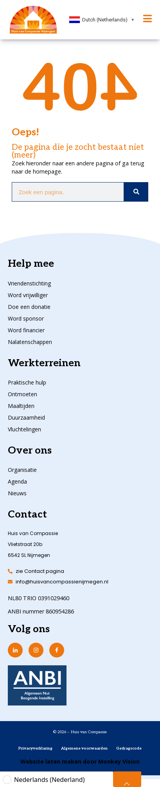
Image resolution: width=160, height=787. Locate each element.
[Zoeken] (136, 192)
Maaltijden (21, 405)
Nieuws (17, 493)
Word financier (26, 330)
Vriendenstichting (29, 283)
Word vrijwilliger (28, 295)
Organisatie (22, 469)
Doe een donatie (29, 306)
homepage (47, 171)
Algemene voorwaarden (84, 748)
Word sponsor (26, 318)
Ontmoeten (22, 394)
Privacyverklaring (35, 748)
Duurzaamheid (26, 417)
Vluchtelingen (24, 429)
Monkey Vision (118, 761)
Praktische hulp (27, 382)
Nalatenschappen (30, 342)
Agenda (17, 481)
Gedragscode (129, 748)
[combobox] (102, 20)
